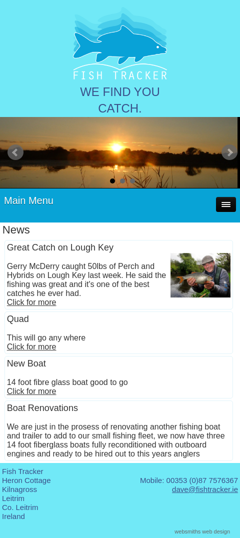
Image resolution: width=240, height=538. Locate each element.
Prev (16, 152)
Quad (18, 319)
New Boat (26, 363)
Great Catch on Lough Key (60, 247)
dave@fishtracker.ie (205, 489)
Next (230, 152)
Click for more (31, 302)
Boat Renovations (42, 408)
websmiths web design (202, 531)
